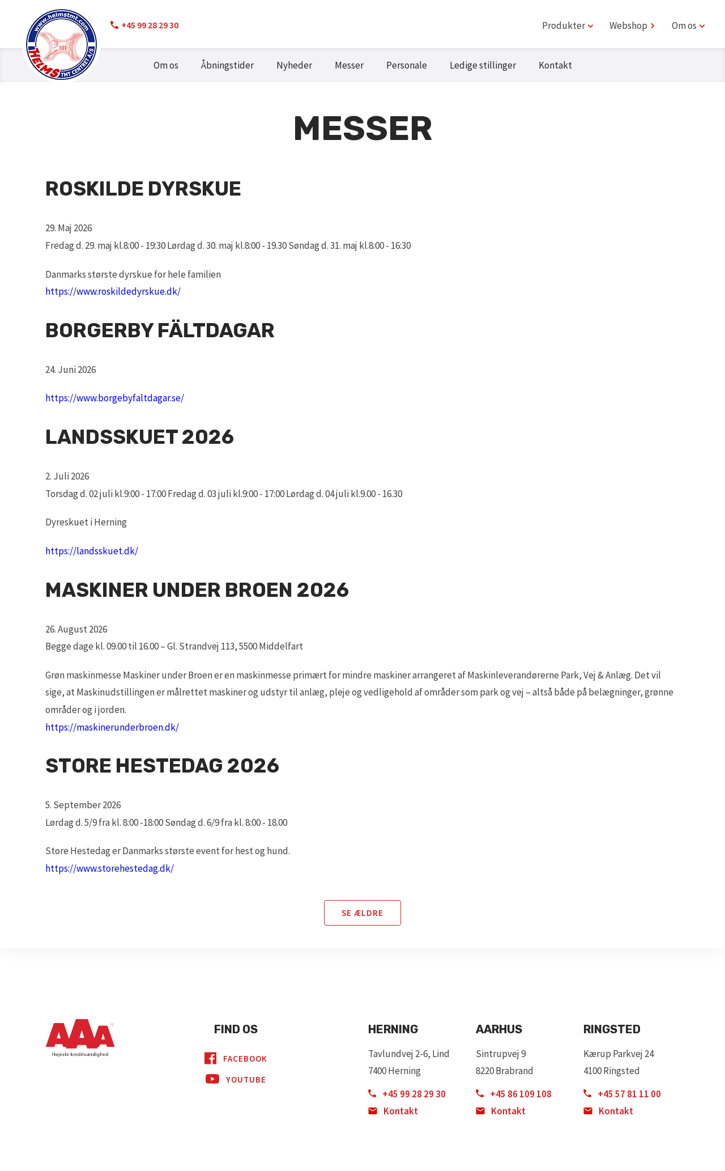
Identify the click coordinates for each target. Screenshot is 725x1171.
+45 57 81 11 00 (622, 1094)
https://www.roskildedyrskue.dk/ (113, 291)
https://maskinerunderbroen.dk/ (112, 727)
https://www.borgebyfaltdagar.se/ (114, 398)
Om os (165, 65)
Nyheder (294, 65)
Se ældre (362, 912)
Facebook (235, 1058)
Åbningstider (227, 65)
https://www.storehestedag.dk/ (109, 868)
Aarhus (499, 1029)
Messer (349, 65)
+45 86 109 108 (514, 1094)
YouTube (236, 1079)
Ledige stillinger (483, 65)
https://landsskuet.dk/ (91, 551)
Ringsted (612, 1029)
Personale (406, 65)
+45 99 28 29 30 (149, 25)
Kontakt (555, 65)
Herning (393, 1029)
